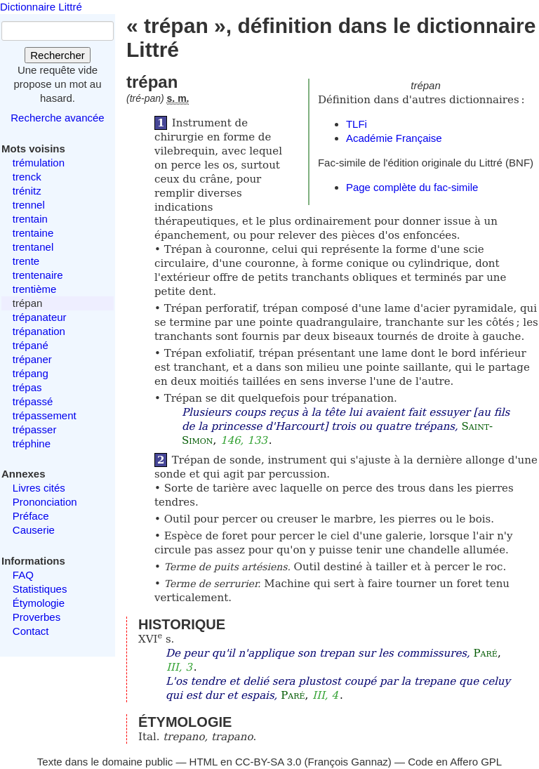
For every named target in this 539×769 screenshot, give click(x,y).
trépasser (35, 429)
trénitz (27, 191)
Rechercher (57, 55)
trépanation (39, 331)
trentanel (33, 247)
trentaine (33, 233)
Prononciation (45, 502)
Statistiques (40, 589)
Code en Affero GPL (455, 762)
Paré (486, 653)
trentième (35, 289)
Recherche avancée (57, 118)
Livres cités (39, 488)
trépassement (44, 415)
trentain (30, 219)
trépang (30, 373)
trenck (27, 177)
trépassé (33, 401)
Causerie (34, 530)
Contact (31, 631)
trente (26, 261)
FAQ (23, 575)
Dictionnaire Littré (41, 7)
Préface (31, 516)
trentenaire (38, 275)
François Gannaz (348, 762)
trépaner (32, 359)
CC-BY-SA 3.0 (268, 762)
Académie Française (394, 138)
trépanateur (40, 317)
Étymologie (39, 603)
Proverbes (36, 617)
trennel (29, 205)
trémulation (39, 163)
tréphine (32, 443)
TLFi (356, 124)
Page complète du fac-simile (412, 187)
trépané (30, 345)
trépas (27, 387)
